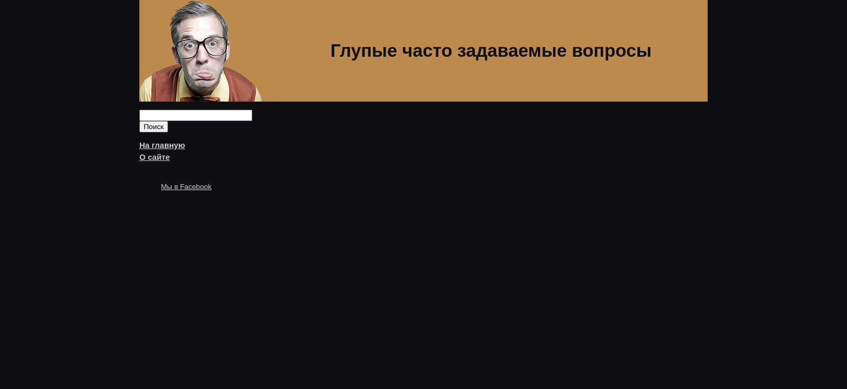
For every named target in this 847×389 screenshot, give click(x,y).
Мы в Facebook (186, 187)
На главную (162, 145)
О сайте (154, 157)
